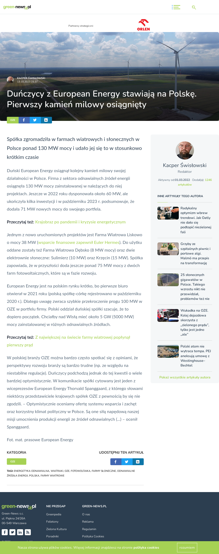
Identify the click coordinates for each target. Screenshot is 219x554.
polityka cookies (146, 547)
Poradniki (52, 536)
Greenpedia (53, 514)
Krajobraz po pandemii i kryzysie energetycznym (80, 221)
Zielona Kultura (56, 529)
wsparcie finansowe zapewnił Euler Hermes (78, 242)
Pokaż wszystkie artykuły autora (184, 377)
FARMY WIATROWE (52, 475)
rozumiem (187, 547)
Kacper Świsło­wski (31, 78)
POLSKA (34, 475)
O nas (86, 514)
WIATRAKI (57, 471)
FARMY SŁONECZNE (104, 471)
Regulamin (89, 529)
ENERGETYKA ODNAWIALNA (31, 471)
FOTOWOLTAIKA (80, 471)
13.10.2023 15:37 (27, 81)
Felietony (52, 522)
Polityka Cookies (93, 536)
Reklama (87, 522)
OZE (12, 120)
